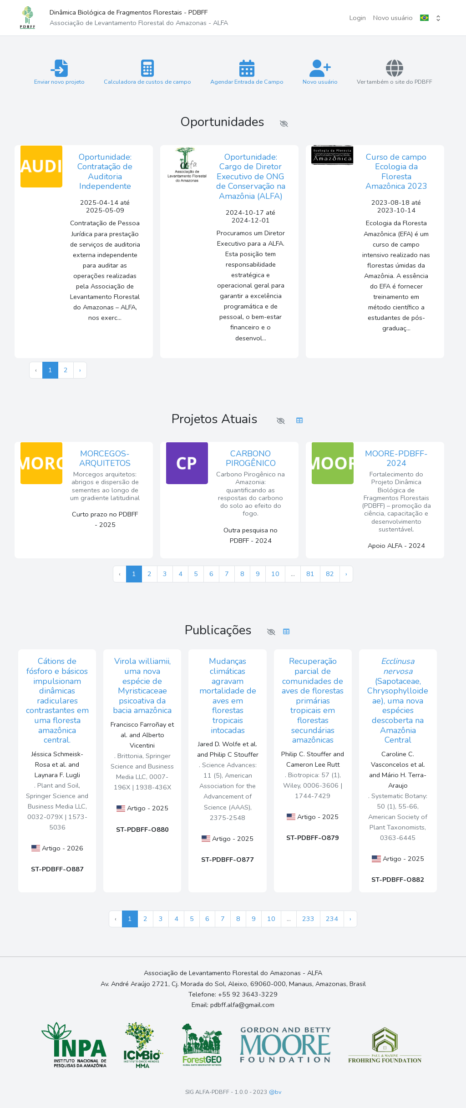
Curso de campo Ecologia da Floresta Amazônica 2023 (396, 172)
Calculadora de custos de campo (147, 73)
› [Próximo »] (80, 369)
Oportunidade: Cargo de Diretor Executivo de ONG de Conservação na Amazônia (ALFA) (250, 177)
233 (308, 918)
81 (310, 573)
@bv (275, 1092)
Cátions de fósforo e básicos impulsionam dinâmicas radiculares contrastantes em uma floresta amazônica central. (57, 700)
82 (330, 573)
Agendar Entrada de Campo (247, 73)
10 (275, 573)
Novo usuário (393, 17)
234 (332, 918)
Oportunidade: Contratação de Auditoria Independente (104, 172)
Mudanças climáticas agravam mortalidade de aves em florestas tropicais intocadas (227, 695)
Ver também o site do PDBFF (394, 73)
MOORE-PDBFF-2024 (396, 458)
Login (358, 17)
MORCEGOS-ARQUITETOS (105, 458)
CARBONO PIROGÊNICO (251, 458)
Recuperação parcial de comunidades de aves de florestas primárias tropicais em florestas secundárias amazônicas (313, 700)
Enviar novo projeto (59, 73)
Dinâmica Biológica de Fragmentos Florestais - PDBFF (139, 17)
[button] (431, 18)
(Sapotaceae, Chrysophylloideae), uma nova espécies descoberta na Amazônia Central (397, 700)
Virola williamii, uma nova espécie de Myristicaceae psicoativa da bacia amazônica (142, 686)
